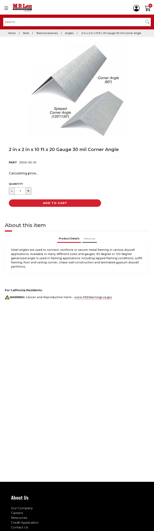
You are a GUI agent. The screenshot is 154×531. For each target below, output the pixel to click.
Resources (19, 518)
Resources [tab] (89, 238)
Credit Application (24, 522)
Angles (69, 33)
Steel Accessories (47, 33)
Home (12, 33)
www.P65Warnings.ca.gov (93, 297)
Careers (17, 513)
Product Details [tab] (69, 238)
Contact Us (19, 527)
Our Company (22, 508)
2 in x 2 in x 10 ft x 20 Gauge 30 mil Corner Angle (111, 33)
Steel (26, 33)
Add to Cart (55, 203)
